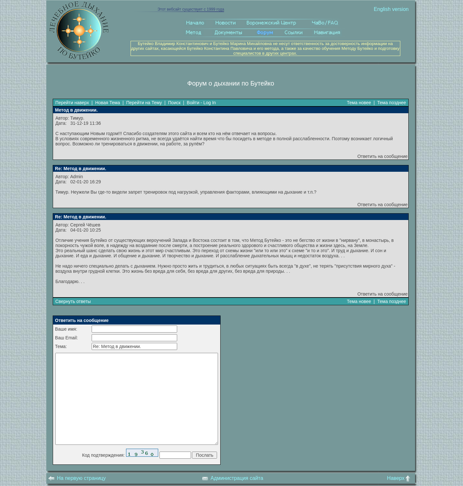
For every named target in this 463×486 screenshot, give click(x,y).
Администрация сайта (232, 478)
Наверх (400, 478)
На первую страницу (77, 478)
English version (391, 9)
